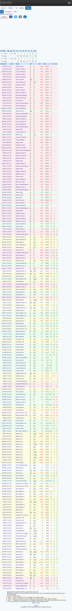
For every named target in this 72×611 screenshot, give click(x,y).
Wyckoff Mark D (20, 504)
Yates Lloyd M (20, 79)
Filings (28, 8)
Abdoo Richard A (20, 331)
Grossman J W (20, 339)
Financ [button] (3, 8)
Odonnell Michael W (21, 381)
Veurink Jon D (19, 250)
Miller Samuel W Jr (21, 541)
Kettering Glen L (20, 260)
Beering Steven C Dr (21, 328)
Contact (36, 605)
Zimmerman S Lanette (22, 483)
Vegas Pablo (19, 129)
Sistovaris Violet (20, 181)
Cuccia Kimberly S (21, 71)
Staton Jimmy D (20, 397)
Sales (15, 11)
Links (4, 17)
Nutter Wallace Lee (21, 279)
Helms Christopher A (21, 357)
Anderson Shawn (20, 69)
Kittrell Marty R (20, 242)
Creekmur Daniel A (21, 137)
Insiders (21, 8)
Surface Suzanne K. (21, 155)
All (2, 11)
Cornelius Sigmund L (21, 263)
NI (16, 8)
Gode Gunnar (19, 66)
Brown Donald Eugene (22, 103)
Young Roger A (20, 407)
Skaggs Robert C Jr (21, 271)
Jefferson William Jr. (21, 92)
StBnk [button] (11, 8)
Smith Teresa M (20, 200)
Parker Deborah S (21, 237)
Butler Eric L (19, 134)
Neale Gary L (19, 433)
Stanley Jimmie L (20, 216)
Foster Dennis (19, 344)
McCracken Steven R (22, 431)
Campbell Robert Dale (22, 234)
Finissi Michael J (20, 202)
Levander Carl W (20, 231)
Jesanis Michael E (21, 82)
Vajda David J (19, 467)
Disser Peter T (20, 176)
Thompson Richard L (21, 481)
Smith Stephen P (20, 255)
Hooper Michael (20, 140)
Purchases (8, 11)
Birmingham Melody (21, 95)
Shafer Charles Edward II (23, 150)
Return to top (36, 602)
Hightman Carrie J (21, 158)
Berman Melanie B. (21, 77)
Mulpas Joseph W (21, 153)
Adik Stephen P (20, 478)
